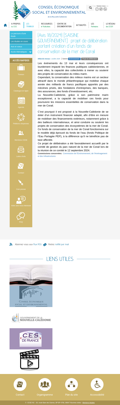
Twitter (101, 9)
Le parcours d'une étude (18, 34)
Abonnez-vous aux (28, 244)
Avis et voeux (16, 47)
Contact (20, 394)
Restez (58, 244)
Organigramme (45, 394)
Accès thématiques (19, 52)
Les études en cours (19, 41)
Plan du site (71, 394)
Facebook (97, 9)
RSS (105, 9)
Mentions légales (89, 403)
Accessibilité (97, 394)
